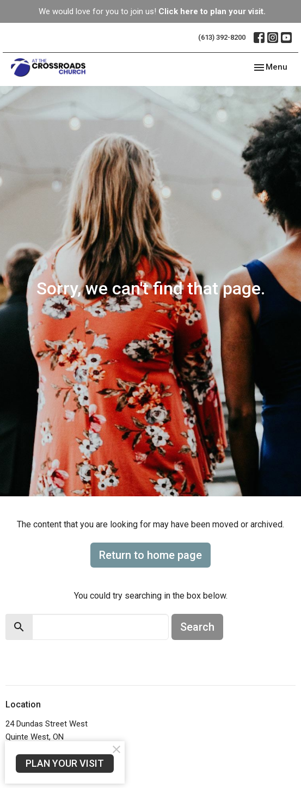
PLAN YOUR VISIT (65, 763)
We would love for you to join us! (152, 11)
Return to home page (150, 555)
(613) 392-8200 (221, 37)
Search (197, 626)
